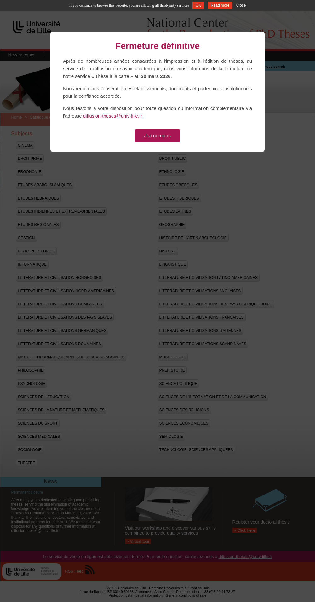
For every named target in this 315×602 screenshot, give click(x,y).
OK (198, 5)
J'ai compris (157, 135)
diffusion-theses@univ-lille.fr (112, 116)
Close (241, 5)
